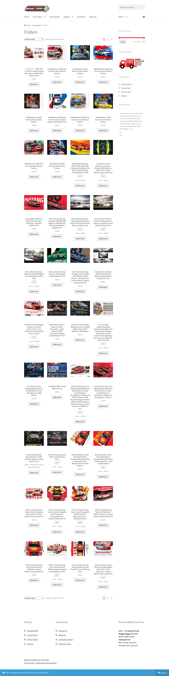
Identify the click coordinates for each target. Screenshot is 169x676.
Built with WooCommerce (46, 663)
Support (67, 17)
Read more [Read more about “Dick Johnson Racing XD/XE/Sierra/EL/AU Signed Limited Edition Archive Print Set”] (103, 287)
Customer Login (65, 644)
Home (26, 17)
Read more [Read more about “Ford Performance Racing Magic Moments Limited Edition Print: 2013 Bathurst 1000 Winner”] (34, 404)
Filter (123, 42)
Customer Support (66, 639)
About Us (93, 17)
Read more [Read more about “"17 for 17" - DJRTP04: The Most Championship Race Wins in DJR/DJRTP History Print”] (34, 84)
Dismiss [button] (163, 672)
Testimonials (54, 17)
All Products (37, 17)
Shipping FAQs (126, 84)
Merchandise (37, 25)
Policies (124, 96)
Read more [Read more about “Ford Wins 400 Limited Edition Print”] (57, 397)
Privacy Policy (126, 92)
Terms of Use (125, 88)
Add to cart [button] (57, 82)
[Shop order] (34, 39)
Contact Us (81, 17)
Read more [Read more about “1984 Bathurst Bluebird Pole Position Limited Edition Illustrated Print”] (57, 131)
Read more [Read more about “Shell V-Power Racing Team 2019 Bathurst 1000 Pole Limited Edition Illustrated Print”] (34, 580)
